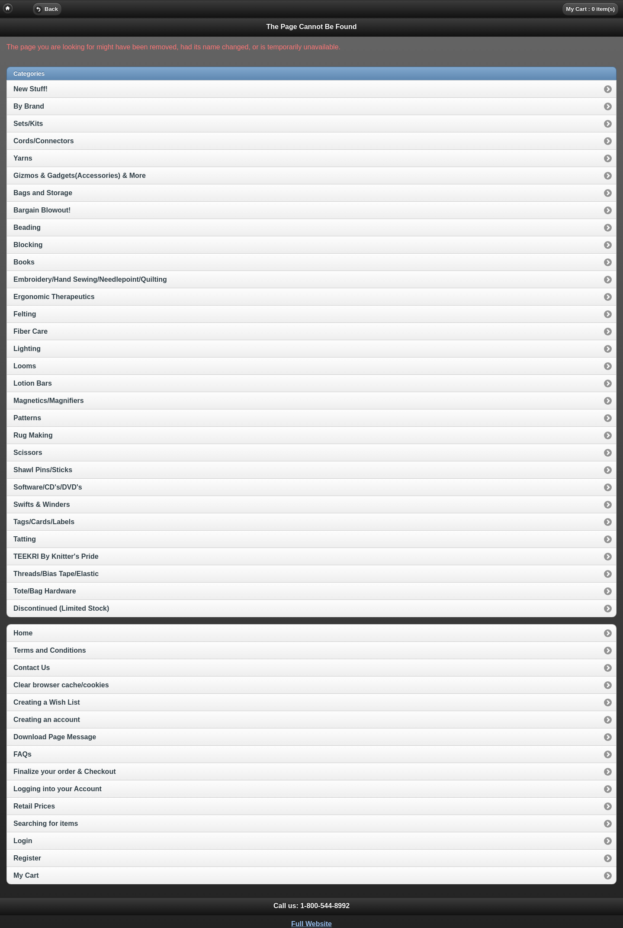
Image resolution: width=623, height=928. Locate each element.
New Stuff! (30, 89)
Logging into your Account (57, 789)
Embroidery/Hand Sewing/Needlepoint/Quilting (90, 279)
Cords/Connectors (43, 141)
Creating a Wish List (46, 702)
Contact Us (31, 667)
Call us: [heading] (311, 905)
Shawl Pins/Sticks (42, 470)
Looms (24, 366)
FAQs (22, 754)
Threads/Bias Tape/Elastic (56, 573)
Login (22, 840)
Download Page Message (54, 737)
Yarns (22, 158)
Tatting (24, 539)
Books (24, 262)
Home (22, 633)
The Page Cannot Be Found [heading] (312, 26)
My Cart (26, 875)
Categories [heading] (29, 73)
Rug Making (33, 435)
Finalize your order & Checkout (64, 771)
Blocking (28, 244)
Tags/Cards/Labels (43, 521)
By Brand (28, 106)
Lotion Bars (32, 383)
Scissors (27, 452)
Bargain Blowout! (42, 210)
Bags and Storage (42, 193)
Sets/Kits (28, 123)
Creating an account (46, 719)
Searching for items (45, 823)
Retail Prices (34, 806)
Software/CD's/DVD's (47, 487)
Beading (27, 227)
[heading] (311, 9)
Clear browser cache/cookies (61, 685)
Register (27, 858)
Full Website (311, 924)
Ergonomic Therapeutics (54, 296)
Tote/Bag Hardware (44, 591)
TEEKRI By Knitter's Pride (56, 556)
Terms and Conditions (49, 650)
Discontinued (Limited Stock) (61, 608)
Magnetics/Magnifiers (48, 400)
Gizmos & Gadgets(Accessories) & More (79, 175)
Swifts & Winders (41, 504)
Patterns (27, 418)
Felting (24, 314)
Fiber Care (30, 331)
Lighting (27, 348)
